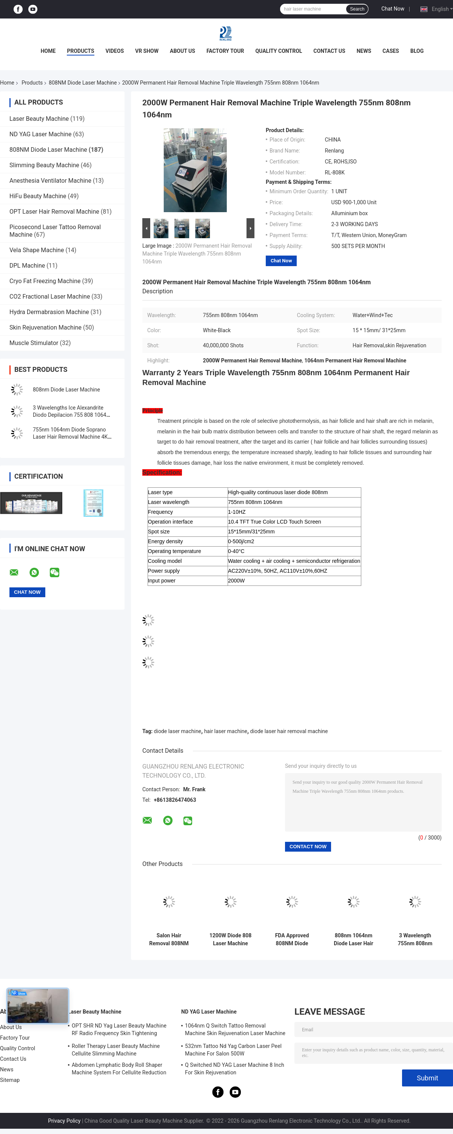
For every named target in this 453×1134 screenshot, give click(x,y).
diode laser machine (177, 731)
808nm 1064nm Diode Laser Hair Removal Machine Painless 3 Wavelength (353, 939)
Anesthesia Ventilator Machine (50, 180)
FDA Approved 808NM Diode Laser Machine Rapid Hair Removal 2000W (292, 939)
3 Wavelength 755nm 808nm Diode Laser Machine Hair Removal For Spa (415, 939)
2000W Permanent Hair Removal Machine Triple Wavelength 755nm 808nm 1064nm (197, 254)
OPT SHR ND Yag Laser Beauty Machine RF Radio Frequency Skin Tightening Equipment (119, 1030)
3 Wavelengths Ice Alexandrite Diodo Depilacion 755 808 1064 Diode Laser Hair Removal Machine (74, 415)
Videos (115, 51)
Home (48, 51)
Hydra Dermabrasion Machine (49, 312)
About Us (182, 51)
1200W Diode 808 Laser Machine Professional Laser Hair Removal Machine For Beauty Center (230, 939)
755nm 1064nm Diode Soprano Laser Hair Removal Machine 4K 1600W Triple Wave (70, 437)
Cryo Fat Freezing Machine (45, 281)
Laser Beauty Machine (39, 118)
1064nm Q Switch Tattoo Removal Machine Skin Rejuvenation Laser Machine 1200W (235, 1030)
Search (357, 9)
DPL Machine (27, 265)
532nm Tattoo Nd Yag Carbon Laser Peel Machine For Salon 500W (233, 1050)
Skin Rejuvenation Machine (45, 327)
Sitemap (10, 1080)
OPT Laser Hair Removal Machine (54, 211)
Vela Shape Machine (36, 250)
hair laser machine (225, 731)
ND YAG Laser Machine (40, 134)
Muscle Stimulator (33, 343)
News (364, 51)
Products (80, 51)
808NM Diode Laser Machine (83, 83)
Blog (417, 51)
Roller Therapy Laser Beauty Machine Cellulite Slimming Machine (116, 1050)
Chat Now (392, 9)
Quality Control (278, 51)
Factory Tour (225, 51)
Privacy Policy (64, 1121)
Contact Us (329, 51)
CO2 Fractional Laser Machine (49, 296)
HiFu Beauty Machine (37, 196)
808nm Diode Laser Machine (66, 390)
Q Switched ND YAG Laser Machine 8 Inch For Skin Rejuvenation (234, 1068)
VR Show (147, 51)
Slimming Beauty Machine (44, 165)
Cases (390, 51)
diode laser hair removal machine (289, 731)
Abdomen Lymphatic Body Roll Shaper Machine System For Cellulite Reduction (119, 1068)
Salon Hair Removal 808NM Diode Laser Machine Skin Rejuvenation (168, 939)
